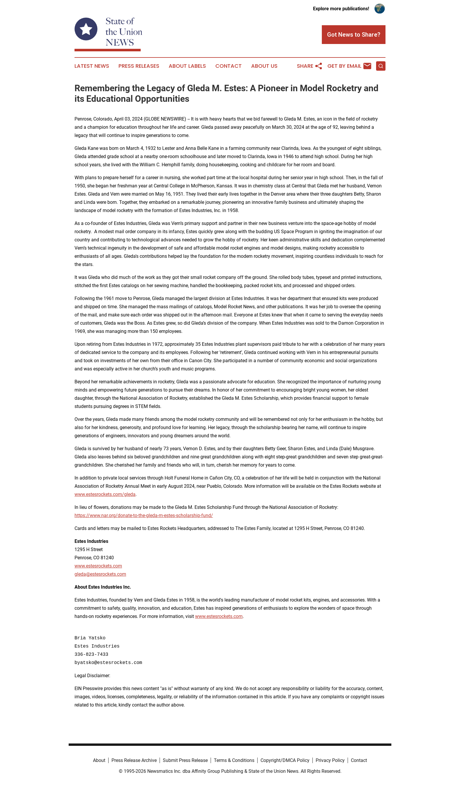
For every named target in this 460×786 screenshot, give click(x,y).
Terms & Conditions (234, 760)
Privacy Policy (330, 760)
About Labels (187, 66)
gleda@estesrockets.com (100, 574)
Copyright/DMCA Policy (285, 760)
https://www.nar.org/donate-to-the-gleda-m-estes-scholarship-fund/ (144, 515)
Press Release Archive (134, 760)
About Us (264, 66)
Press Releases (139, 66)
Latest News (92, 66)
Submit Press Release (185, 760)
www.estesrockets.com (98, 566)
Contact (228, 66)
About (99, 760)
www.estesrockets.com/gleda (105, 494)
